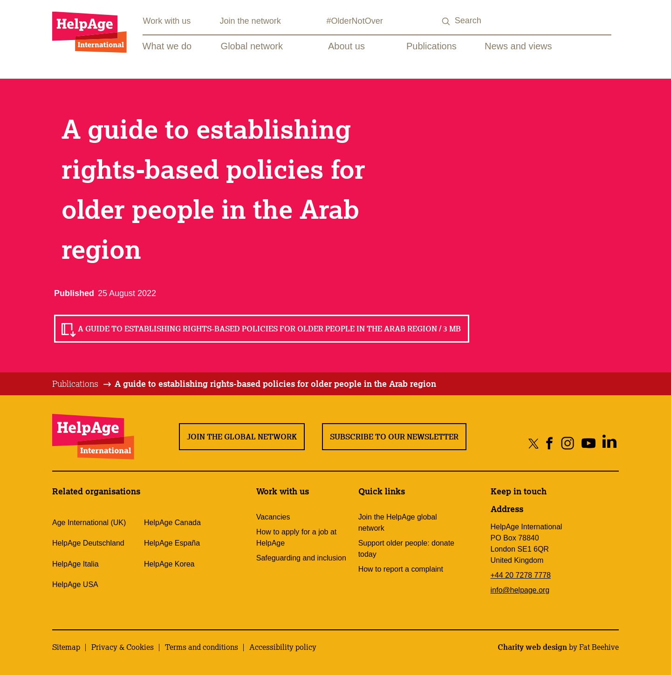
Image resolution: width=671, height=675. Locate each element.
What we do (167, 46)
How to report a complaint (400, 569)
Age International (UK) (89, 522)
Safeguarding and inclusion (301, 558)
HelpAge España (172, 543)
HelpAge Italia (75, 564)
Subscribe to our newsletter (394, 437)
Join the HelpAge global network (397, 522)
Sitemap (66, 647)
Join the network (250, 21)
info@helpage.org (520, 590)
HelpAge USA (75, 584)
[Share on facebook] (549, 443)
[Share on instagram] (567, 443)
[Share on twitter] (534, 443)
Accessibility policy (282, 647)
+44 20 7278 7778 (521, 575)
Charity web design (532, 647)
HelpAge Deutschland (88, 543)
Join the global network (242, 437)
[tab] (82, 384)
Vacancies (273, 517)
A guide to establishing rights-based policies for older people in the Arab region (275, 383)
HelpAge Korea (169, 564)
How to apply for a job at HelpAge (296, 537)
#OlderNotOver (355, 21)
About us (346, 46)
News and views (518, 46)
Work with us (167, 21)
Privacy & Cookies (122, 647)
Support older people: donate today (406, 548)
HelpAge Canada (172, 522)
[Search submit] (446, 21)
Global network (252, 46)
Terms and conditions (201, 647)
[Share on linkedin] (609, 443)
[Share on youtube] (588, 443)
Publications (431, 46)
